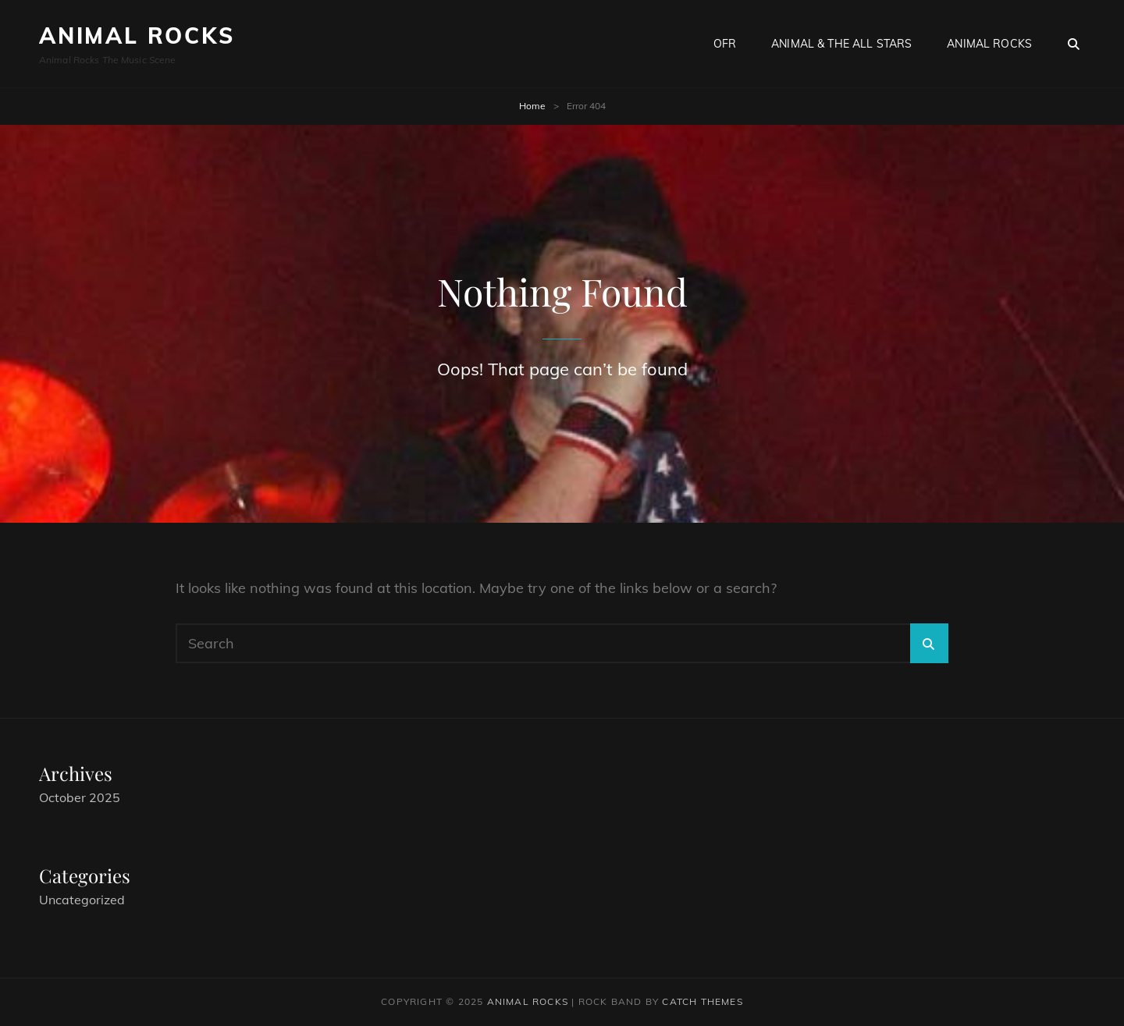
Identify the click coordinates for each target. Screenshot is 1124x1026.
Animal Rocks (137, 35)
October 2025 (79, 797)
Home (532, 106)
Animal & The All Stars (841, 44)
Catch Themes (702, 1001)
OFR (724, 44)
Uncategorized (82, 899)
